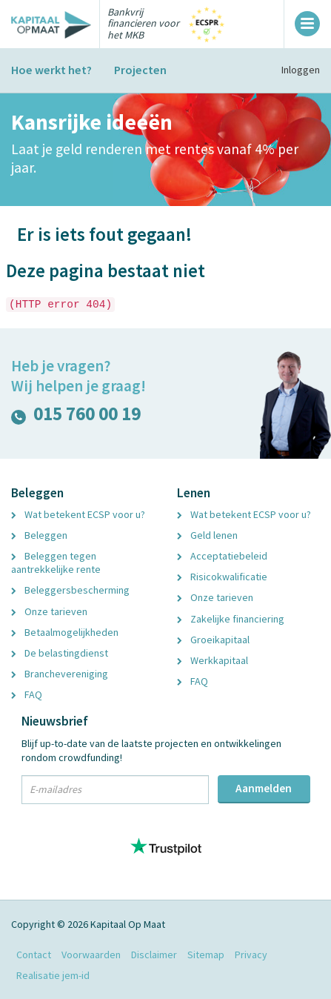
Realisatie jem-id (53, 975)
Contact (33, 954)
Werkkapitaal (212, 660)
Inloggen (300, 69)
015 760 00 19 (76, 417)
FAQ (26, 694)
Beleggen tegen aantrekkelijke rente (56, 562)
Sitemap (205, 954)
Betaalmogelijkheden (64, 632)
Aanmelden (263, 788)
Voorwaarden (91, 954)
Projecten (140, 69)
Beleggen (39, 535)
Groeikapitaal (213, 639)
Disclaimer (154, 954)
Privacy (251, 954)
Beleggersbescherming (70, 590)
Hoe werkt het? (51, 69)
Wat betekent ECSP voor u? (78, 514)
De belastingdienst (59, 653)
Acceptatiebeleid (222, 555)
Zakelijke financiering (230, 618)
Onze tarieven (49, 611)
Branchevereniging (59, 673)
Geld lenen (207, 535)
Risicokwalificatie (222, 576)
